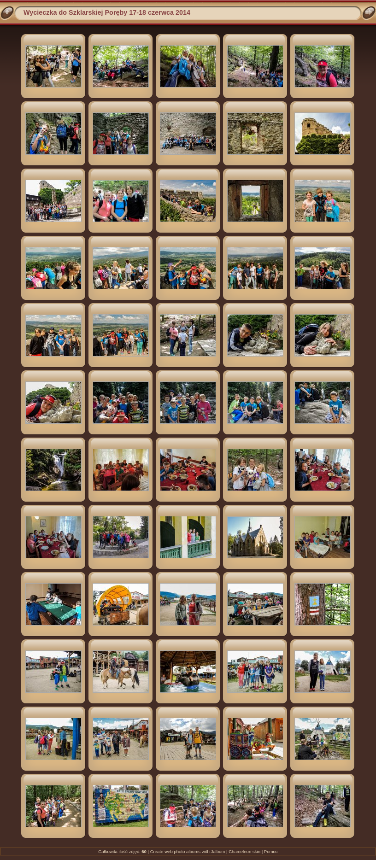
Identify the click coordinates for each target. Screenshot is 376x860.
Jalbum (218, 851)
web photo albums (182, 851)
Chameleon (240, 851)
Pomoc (271, 851)
